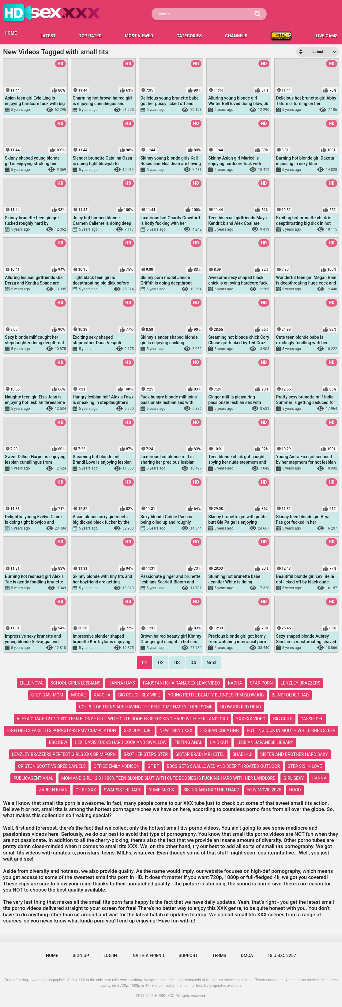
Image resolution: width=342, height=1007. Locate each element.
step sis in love (305, 766)
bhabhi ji (242, 754)
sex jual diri (138, 730)
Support (188, 955)
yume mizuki (162, 789)
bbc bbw (58, 742)
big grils (282, 718)
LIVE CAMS (327, 35)
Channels (236, 35)
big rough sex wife (139, 694)
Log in (110, 955)
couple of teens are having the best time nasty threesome (145, 706)
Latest (48, 35)
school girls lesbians (75, 683)
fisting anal (188, 742)
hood (295, 789)
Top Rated (90, 35)
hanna (319, 778)
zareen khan (53, 789)
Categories (189, 35)
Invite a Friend (147, 955)
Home (52, 955)
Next (211, 663)
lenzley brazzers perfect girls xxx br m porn (64, 754)
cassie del (311, 718)
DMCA (247, 955)
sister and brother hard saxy (294, 754)
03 (177, 663)
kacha (235, 683)
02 (160, 663)
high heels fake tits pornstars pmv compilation (61, 730)
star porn (261, 683)
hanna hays (121, 683)
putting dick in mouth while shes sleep (291, 730)
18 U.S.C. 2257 (282, 955)
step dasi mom (47, 694)
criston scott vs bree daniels (52, 766)
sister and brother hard (211, 789)
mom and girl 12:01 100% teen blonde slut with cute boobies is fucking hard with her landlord (168, 778)
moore (78, 694)
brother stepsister (146, 754)
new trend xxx (176, 730)
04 (193, 663)
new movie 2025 (264, 789)
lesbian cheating (219, 730)
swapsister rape (122, 789)
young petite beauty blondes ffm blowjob (216, 694)
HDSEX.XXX (165, 996)
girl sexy (294, 778)
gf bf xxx (86, 789)
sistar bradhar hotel (199, 754)
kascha (102, 694)
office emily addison (117, 766)
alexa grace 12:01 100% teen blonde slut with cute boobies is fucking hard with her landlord (122, 718)
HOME (11, 33)
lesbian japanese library (264, 742)
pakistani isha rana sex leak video (181, 683)
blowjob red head (240, 706)
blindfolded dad (290, 694)
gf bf (153, 766)
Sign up (81, 955)
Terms (219, 955)
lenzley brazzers (300, 683)
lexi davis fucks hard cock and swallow (121, 742)
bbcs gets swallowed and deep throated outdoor (223, 766)
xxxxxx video (250, 718)
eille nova (31, 683)
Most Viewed (139, 35)
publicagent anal (33, 778)
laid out (219, 742)
